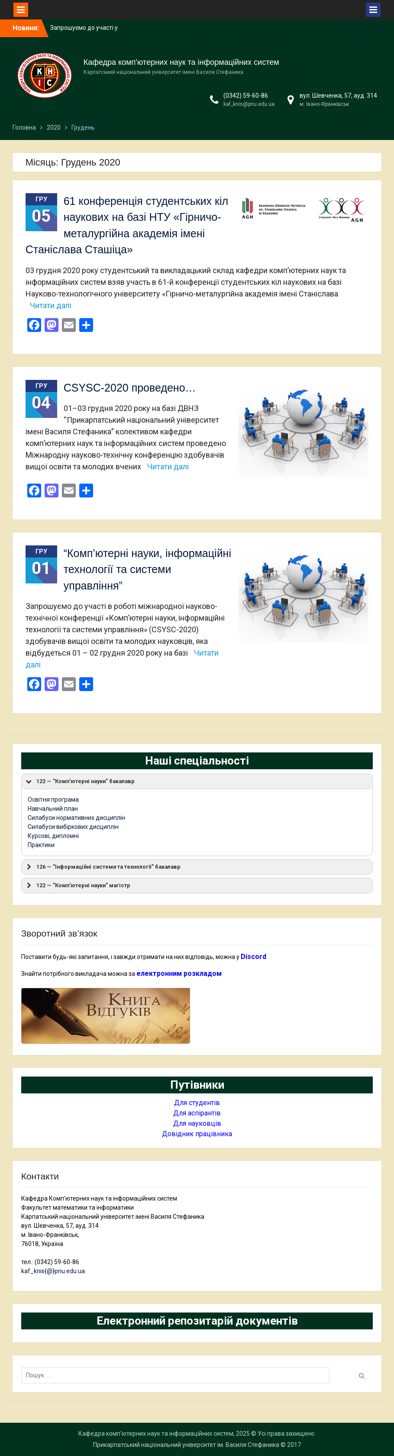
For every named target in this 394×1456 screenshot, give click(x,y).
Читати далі (50, 305)
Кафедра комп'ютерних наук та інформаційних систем (181, 62)
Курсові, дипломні (53, 835)
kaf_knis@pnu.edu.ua (249, 104)
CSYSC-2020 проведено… (130, 388)
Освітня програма (53, 799)
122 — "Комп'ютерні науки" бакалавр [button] (80, 781)
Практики (41, 844)
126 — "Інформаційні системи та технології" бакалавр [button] (103, 867)
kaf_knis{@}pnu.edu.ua (53, 1271)
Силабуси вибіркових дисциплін (73, 826)
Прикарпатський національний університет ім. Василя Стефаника (186, 1444)
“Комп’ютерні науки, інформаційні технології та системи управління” (147, 569)
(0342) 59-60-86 (245, 95)
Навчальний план (53, 808)
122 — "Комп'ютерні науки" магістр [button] (77, 885)
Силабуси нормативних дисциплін (76, 817)
